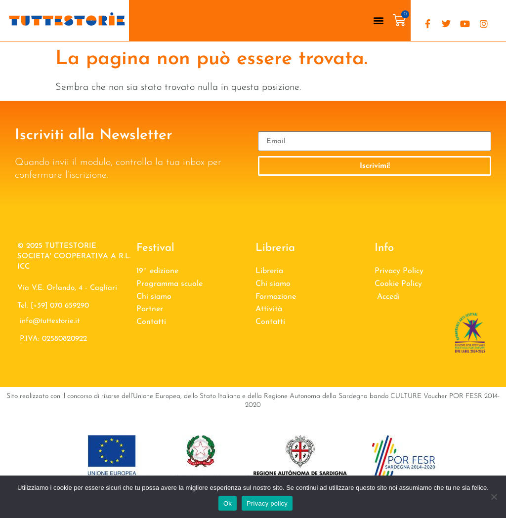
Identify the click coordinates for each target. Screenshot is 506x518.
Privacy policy (267, 503)
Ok (227, 503)
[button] (378, 20)
